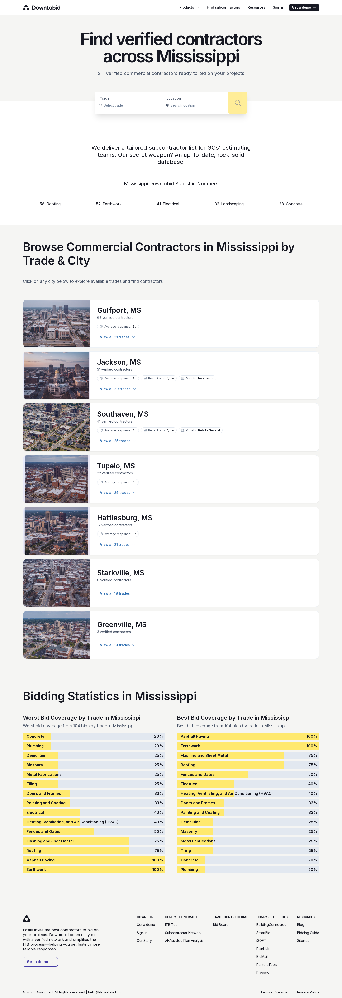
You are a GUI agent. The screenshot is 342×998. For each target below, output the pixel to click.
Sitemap (303, 941)
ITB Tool (171, 925)
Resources (256, 7)
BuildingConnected (271, 925)
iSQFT (261, 941)
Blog (300, 925)
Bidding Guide (308, 933)
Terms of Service (274, 992)
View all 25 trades (118, 441)
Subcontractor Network (183, 933)
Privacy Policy (308, 992)
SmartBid (263, 933)
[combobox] (104, 105)
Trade (104, 98)
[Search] (237, 103)
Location (173, 98)
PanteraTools (266, 965)
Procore (262, 972)
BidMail (262, 956)
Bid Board (220, 925)
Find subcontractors (223, 7)
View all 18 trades (118, 593)
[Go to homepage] (48, 7)
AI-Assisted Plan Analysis (184, 941)
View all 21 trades (117, 544)
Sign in (278, 7)
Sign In (142, 933)
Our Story (144, 941)
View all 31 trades (117, 337)
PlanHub (263, 949)
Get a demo (304, 7)
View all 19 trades (118, 645)
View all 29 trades (118, 389)
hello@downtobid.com (105, 992)
